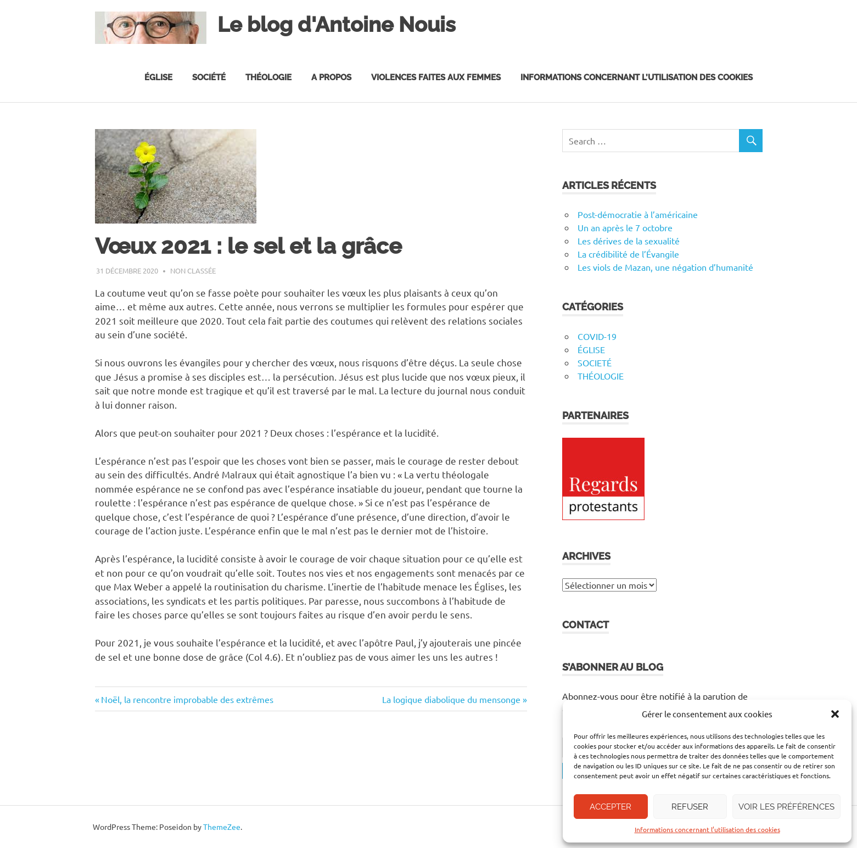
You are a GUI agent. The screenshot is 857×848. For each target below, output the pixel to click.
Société (209, 77)
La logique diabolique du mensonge (451, 699)
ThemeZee (221, 827)
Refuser (689, 807)
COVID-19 (597, 336)
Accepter (610, 807)
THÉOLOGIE (601, 375)
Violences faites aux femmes (436, 77)
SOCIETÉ (595, 362)
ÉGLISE (591, 349)
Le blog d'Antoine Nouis (336, 24)
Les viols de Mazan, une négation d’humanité (665, 266)
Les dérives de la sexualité (629, 240)
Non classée (193, 270)
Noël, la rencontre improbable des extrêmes (186, 699)
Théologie (268, 77)
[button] (835, 713)
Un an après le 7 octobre (625, 227)
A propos (331, 77)
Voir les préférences (786, 807)
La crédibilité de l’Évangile (628, 253)
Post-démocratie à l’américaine (638, 214)
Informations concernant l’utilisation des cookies (707, 829)
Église (158, 77)
